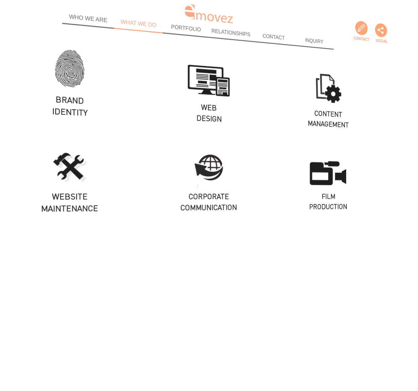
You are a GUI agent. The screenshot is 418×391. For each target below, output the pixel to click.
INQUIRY (308, 45)
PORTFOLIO (186, 27)
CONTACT (270, 40)
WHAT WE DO (138, 19)
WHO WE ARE (86, 11)
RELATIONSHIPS (230, 33)
